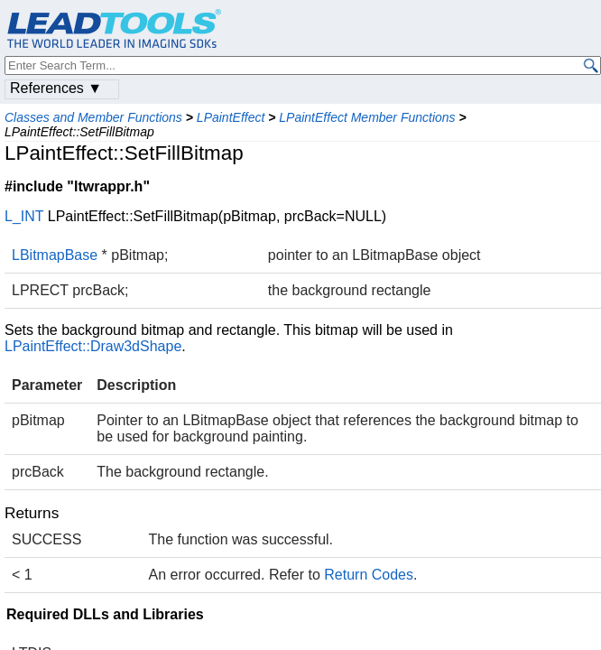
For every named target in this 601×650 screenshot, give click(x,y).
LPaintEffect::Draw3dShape (93, 346)
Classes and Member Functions (93, 117)
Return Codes (368, 574)
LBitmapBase (54, 255)
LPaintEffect (231, 117)
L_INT (24, 216)
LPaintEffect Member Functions (367, 117)
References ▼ (56, 88)
